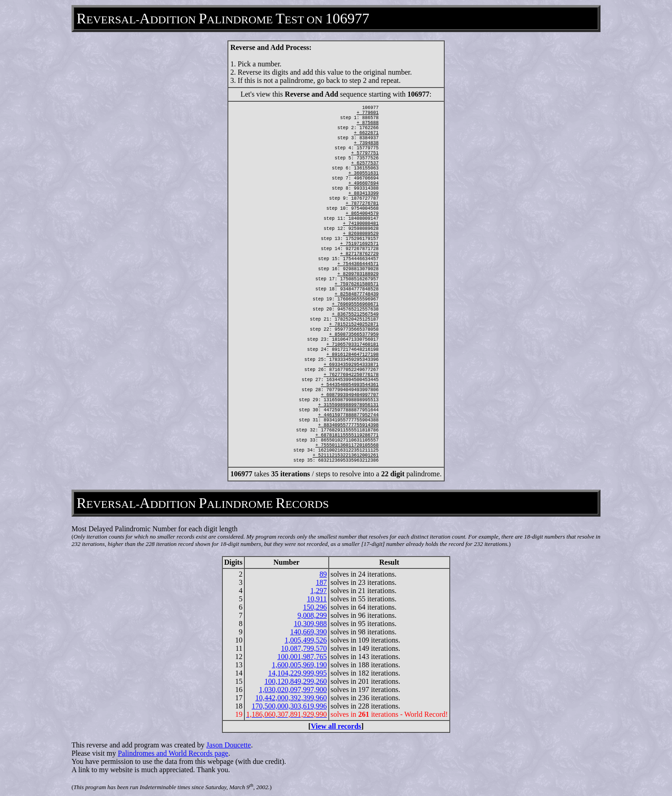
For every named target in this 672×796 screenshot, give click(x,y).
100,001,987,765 (302, 656)
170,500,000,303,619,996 (289, 706)
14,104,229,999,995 (297, 673)
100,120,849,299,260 (295, 681)
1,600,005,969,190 (299, 665)
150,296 (315, 607)
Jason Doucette (228, 745)
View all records (336, 726)
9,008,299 (312, 615)
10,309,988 (310, 623)
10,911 (317, 599)
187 (321, 582)
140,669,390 (308, 632)
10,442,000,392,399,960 (291, 698)
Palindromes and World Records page (173, 753)
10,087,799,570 (304, 648)
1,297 (318, 590)
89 (323, 574)
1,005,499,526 (306, 640)
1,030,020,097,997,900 (293, 689)
